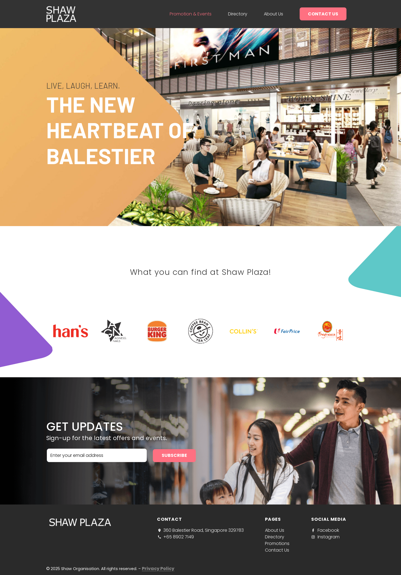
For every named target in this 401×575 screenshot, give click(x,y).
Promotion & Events (191, 14)
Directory (237, 14)
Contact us (323, 14)
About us (273, 14)
